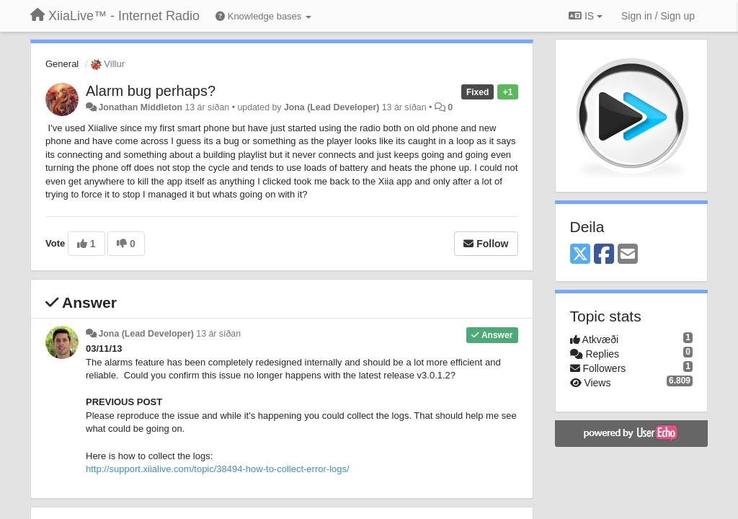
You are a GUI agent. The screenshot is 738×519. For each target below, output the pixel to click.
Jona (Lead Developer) (331, 107)
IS (586, 16)
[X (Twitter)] (580, 254)
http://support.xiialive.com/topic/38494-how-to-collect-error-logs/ (218, 468)
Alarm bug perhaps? (150, 91)
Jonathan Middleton (140, 107)
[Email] (628, 254)
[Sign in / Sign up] (658, 16)
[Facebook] (604, 254)
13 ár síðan (218, 334)
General (62, 63)
